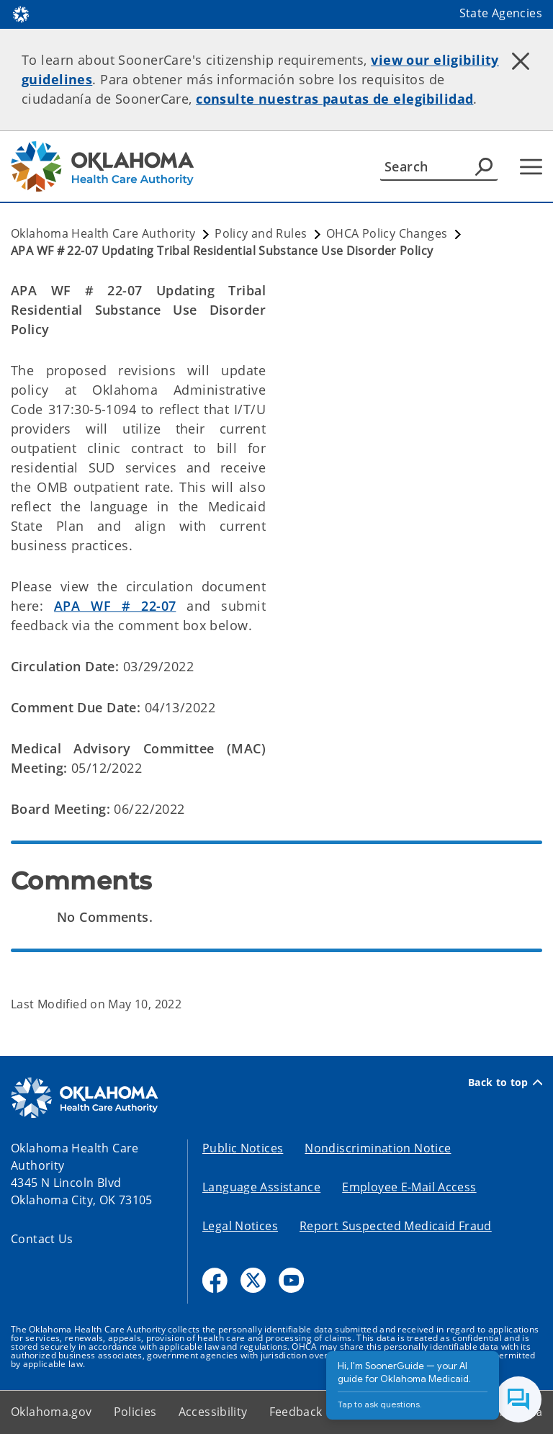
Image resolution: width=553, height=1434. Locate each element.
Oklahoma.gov (51, 1412)
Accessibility (213, 1412)
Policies (135, 1412)
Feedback (296, 1412)
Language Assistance (261, 1187)
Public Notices (242, 1148)
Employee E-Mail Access (409, 1187)
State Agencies (500, 13)
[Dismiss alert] (520, 61)
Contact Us (42, 1239)
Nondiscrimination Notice (378, 1148)
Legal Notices (240, 1226)
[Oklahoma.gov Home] (21, 13)
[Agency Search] (483, 166)
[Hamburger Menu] (531, 167)
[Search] (438, 166)
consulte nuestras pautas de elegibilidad (334, 98)
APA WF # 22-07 (115, 605)
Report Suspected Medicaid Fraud (396, 1226)
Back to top (505, 1082)
